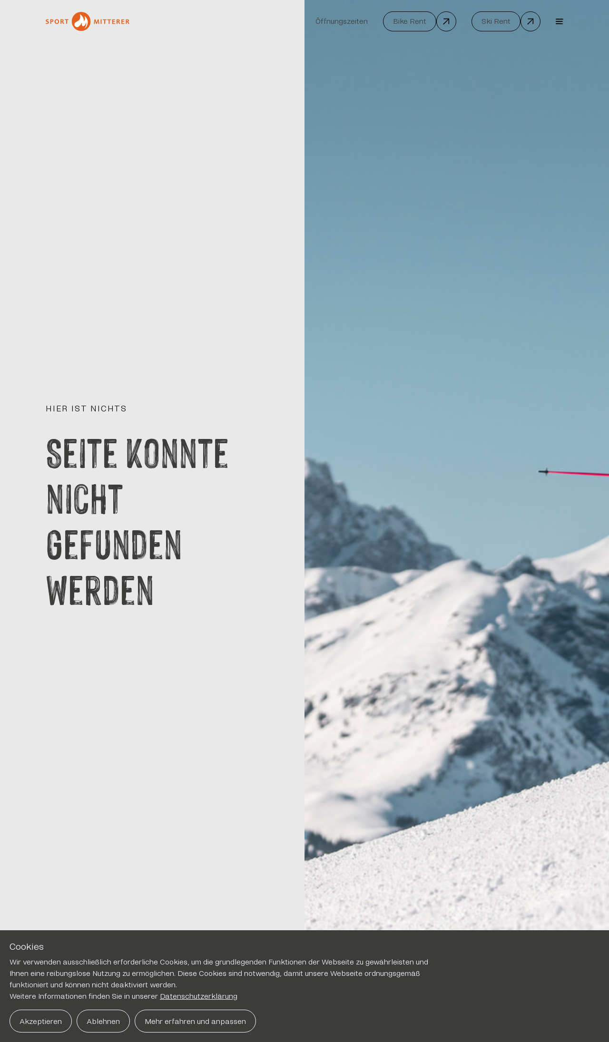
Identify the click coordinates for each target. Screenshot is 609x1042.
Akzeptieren (41, 1021)
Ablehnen (103, 1021)
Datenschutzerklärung (198, 996)
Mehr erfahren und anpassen (195, 1021)
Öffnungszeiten (341, 21)
